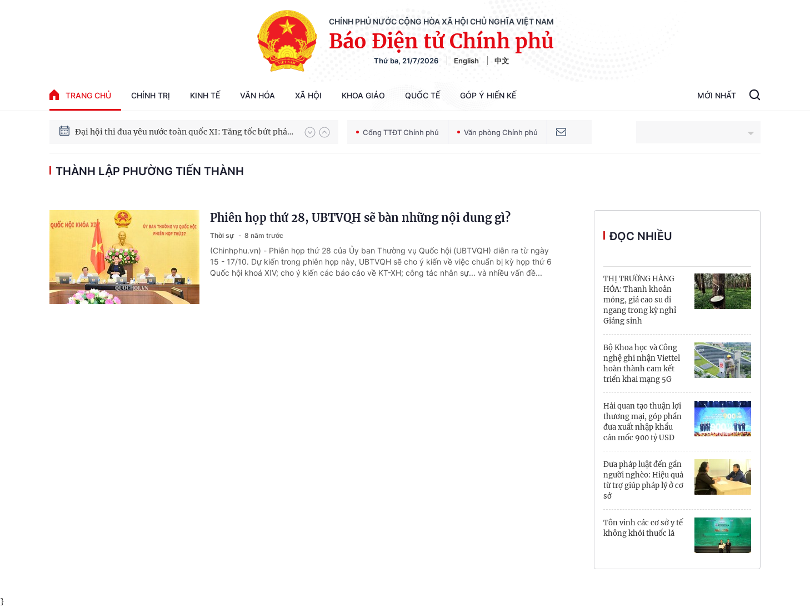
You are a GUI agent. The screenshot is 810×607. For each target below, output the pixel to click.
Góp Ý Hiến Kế (488, 95)
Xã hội (308, 95)
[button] (310, 132)
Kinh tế (205, 95)
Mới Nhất (716, 95)
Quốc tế (422, 95)
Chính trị (150, 95)
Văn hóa (257, 95)
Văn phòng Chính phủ (497, 132)
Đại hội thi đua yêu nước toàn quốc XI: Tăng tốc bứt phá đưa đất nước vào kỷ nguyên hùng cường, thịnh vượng (184, 132)
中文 (501, 60)
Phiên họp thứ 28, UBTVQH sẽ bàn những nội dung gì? (360, 218)
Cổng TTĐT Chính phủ (397, 132)
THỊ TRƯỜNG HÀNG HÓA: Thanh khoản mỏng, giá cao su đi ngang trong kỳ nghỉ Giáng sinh (639, 300)
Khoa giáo (363, 95)
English (466, 60)
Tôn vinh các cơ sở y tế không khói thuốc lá (643, 528)
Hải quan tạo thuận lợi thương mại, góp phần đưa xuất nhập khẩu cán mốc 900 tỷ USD (642, 421)
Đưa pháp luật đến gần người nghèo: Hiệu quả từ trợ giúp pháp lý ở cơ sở (643, 480)
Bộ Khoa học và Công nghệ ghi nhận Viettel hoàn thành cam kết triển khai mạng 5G (641, 363)
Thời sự (223, 235)
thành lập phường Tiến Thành (150, 171)
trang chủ (80, 94)
